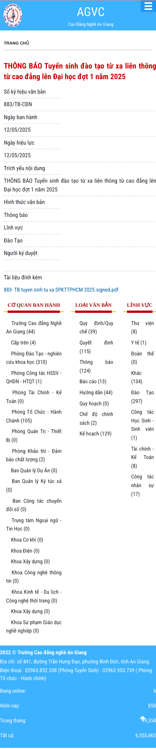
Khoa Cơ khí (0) (27, 540)
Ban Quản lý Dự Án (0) (34, 471)
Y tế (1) (138, 343)
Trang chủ (16, 43)
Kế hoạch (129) (95, 434)
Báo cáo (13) (92, 382)
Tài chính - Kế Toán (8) (142, 457)
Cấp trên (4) (23, 343)
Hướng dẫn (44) (96, 393)
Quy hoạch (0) (94, 404)
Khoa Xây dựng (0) (30, 562)
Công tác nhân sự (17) (142, 485)
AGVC (91, 12)
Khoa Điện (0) (25, 551)
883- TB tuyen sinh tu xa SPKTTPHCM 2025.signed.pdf (61, 290)
